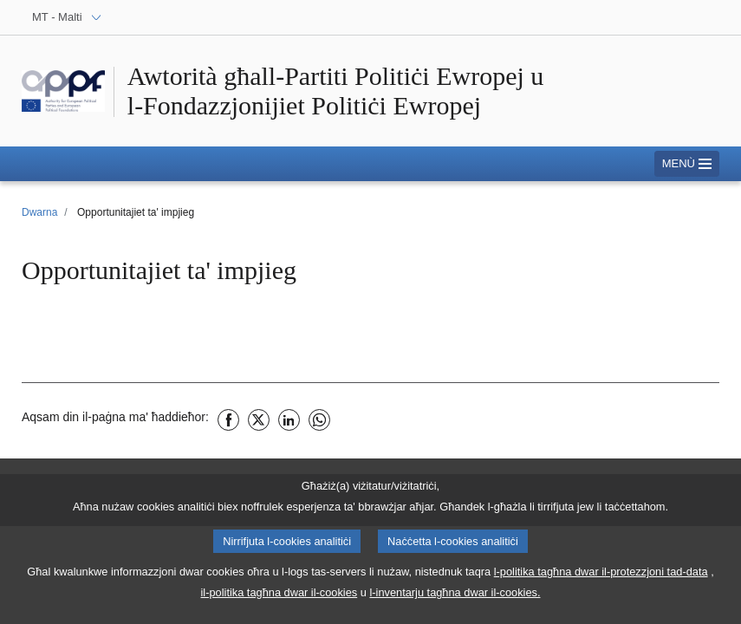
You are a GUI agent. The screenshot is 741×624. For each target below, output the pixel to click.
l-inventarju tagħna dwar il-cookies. (454, 603)
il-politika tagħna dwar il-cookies (279, 603)
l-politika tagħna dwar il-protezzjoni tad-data (601, 582)
